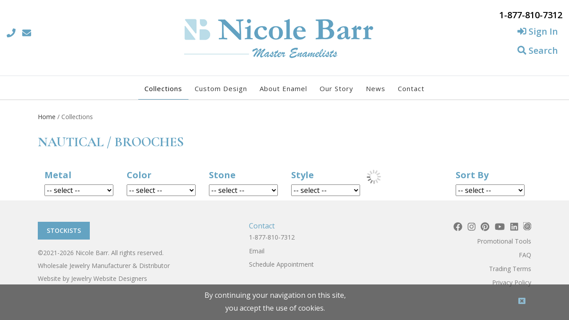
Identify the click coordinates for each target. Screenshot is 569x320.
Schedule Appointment (281, 264)
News (375, 88)
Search (537, 50)
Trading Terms (510, 268)
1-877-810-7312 (272, 237)
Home (47, 116)
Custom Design (221, 88)
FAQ (525, 255)
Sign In (537, 31)
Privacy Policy (511, 282)
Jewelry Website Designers (109, 278)
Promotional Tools (504, 241)
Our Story (336, 88)
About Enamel (283, 88)
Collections (163, 88)
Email (256, 251)
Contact (411, 88)
